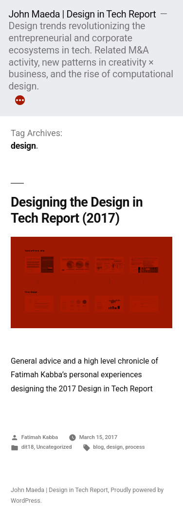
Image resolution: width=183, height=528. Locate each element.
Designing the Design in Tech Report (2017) (77, 210)
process (135, 447)
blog (98, 447)
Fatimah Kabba (39, 437)
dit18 (27, 447)
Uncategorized (54, 447)
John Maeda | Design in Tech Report (82, 14)
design (114, 447)
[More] (20, 101)
